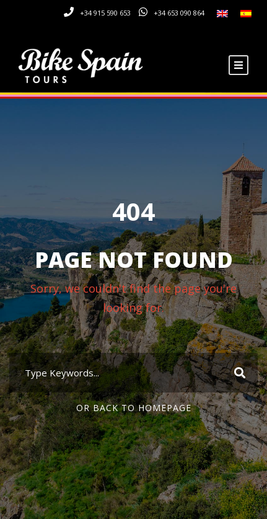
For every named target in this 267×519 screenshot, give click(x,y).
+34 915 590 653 (105, 12)
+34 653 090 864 (179, 12)
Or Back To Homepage (133, 408)
